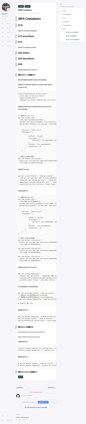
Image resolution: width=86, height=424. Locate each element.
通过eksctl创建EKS (71, 36)
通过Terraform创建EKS (73, 39)
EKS (64, 29)
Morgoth (4, 14)
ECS (64, 18)
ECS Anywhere (67, 14)
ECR (64, 11)
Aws (20, 377)
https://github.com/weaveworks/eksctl (32, 332)
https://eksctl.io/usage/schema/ (29, 337)
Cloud (21, 6)
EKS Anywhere (67, 25)
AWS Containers (25, 10)
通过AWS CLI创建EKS (72, 32)
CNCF (27, 6)
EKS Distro (66, 21)
